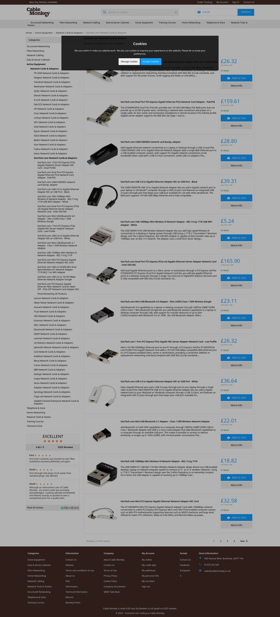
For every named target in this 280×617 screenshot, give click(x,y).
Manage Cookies (129, 61)
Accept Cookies (151, 61)
